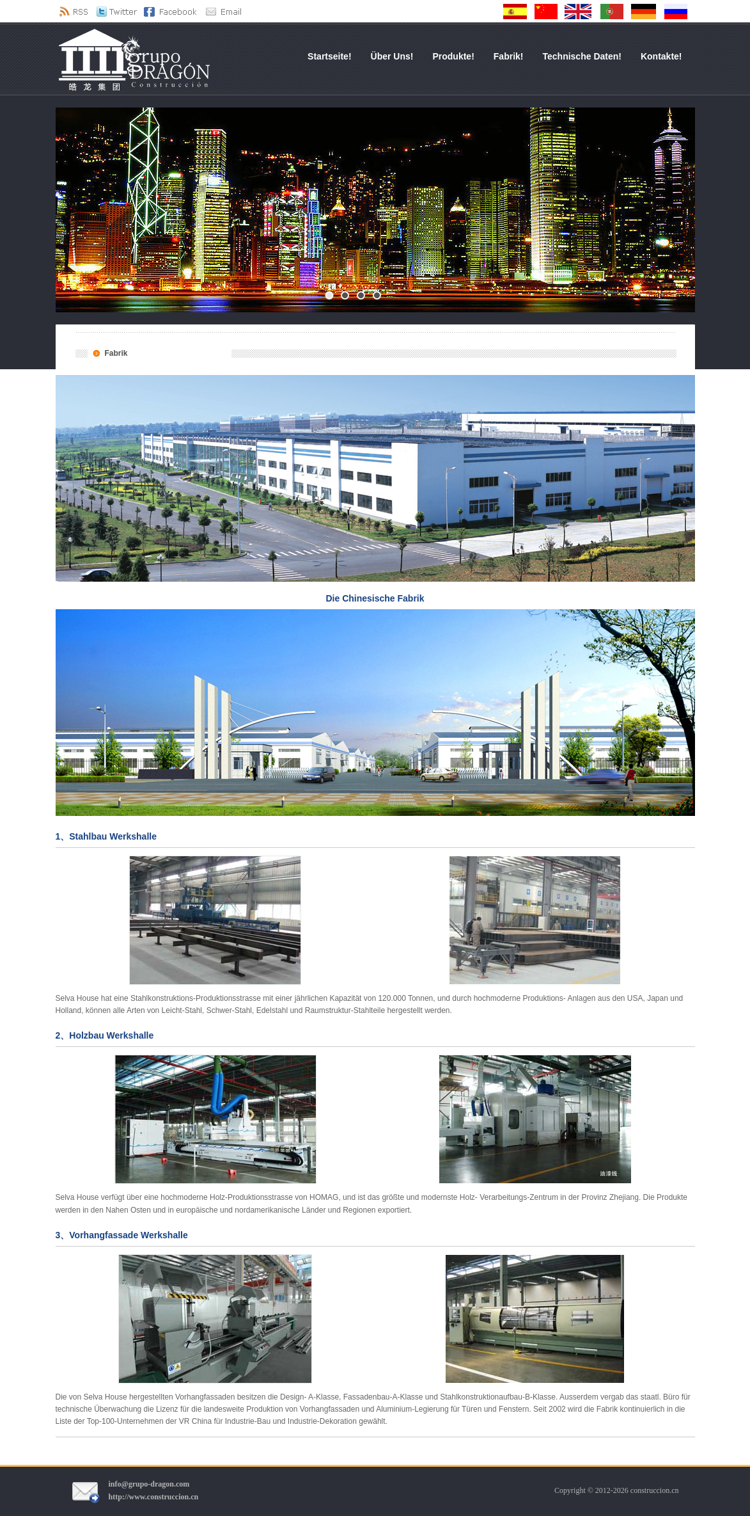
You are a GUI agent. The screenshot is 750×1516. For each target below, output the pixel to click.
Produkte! (453, 56)
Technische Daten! (582, 56)
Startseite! (329, 56)
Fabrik (116, 353)
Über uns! (392, 56)
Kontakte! (661, 56)
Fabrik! (509, 56)
